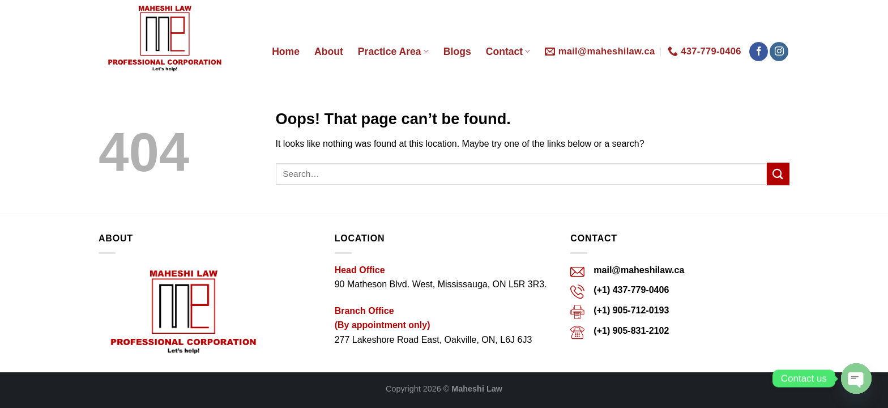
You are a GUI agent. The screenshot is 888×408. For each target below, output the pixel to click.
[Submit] (778, 174)
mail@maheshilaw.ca (639, 270)
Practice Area (393, 51)
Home (286, 51)
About (328, 51)
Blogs (457, 51)
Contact (508, 51)
